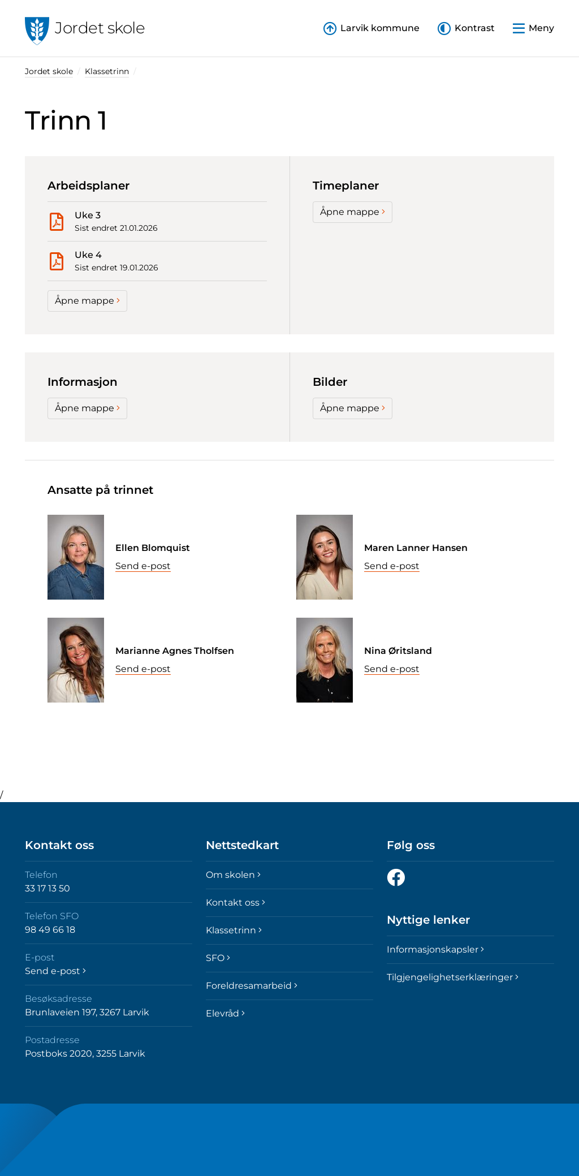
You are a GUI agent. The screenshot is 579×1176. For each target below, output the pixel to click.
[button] (466, 28)
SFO (218, 958)
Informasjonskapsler (435, 949)
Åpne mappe (87, 300)
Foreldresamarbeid (251, 985)
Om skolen (233, 874)
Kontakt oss (235, 902)
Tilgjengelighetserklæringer (452, 977)
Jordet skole (49, 71)
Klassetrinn (107, 71)
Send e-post (143, 566)
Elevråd (225, 1013)
